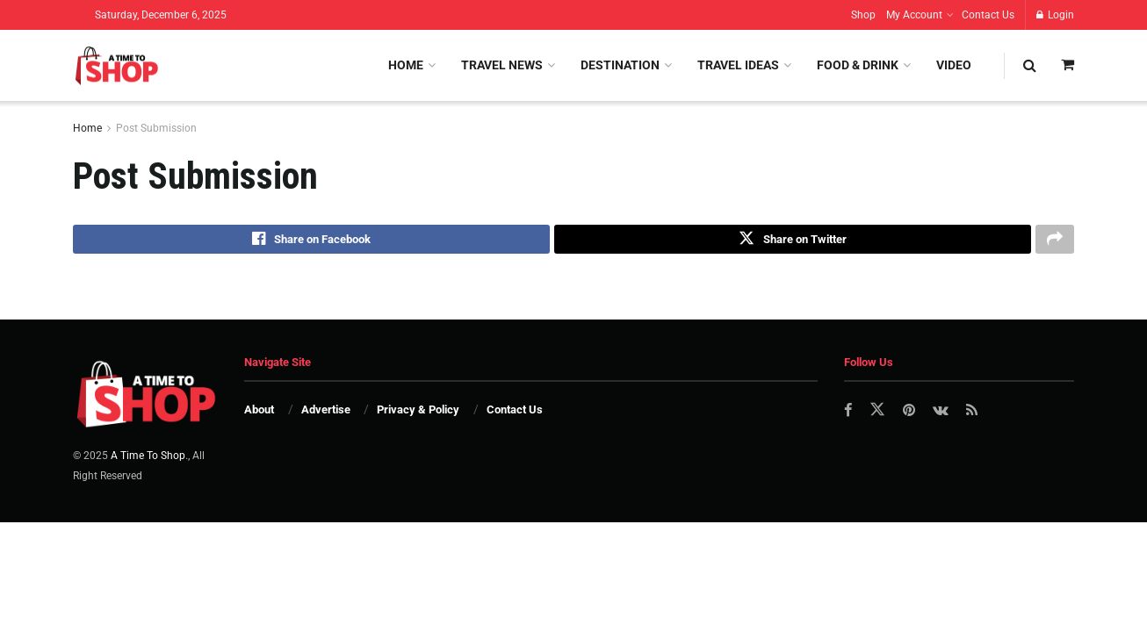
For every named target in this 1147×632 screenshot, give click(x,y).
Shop (863, 15)
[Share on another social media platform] (1054, 241)
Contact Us (988, 15)
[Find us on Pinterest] (910, 414)
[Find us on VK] (942, 414)
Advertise (325, 413)
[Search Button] (1029, 65)
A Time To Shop (148, 459)
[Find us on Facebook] (848, 414)
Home (405, 65)
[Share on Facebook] (311, 241)
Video (953, 65)
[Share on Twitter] (792, 241)
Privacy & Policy (418, 413)
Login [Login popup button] (1055, 15)
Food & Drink (857, 65)
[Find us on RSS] (975, 414)
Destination (620, 65)
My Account (914, 15)
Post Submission (156, 128)
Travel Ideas (738, 65)
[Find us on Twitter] (878, 413)
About (259, 413)
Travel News (502, 65)
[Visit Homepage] (116, 66)
